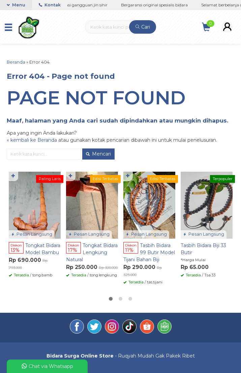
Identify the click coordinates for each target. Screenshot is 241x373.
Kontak (50, 4)
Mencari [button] (98, 154)
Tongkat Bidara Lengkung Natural (92, 252)
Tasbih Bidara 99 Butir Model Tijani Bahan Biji (149, 252)
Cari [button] (142, 27)
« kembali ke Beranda (32, 140)
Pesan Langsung (31, 234)
